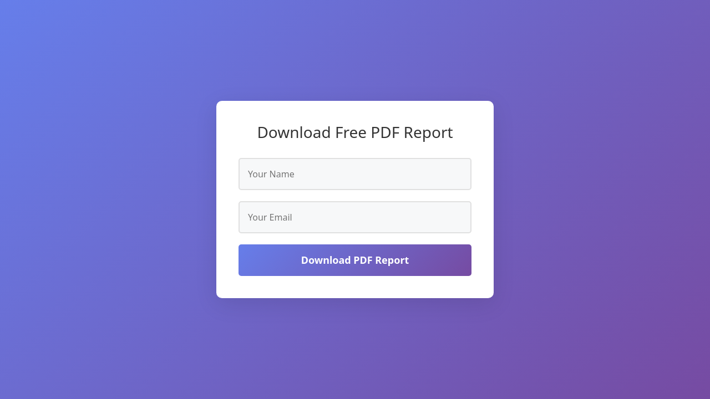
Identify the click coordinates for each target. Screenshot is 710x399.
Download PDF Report (355, 260)
